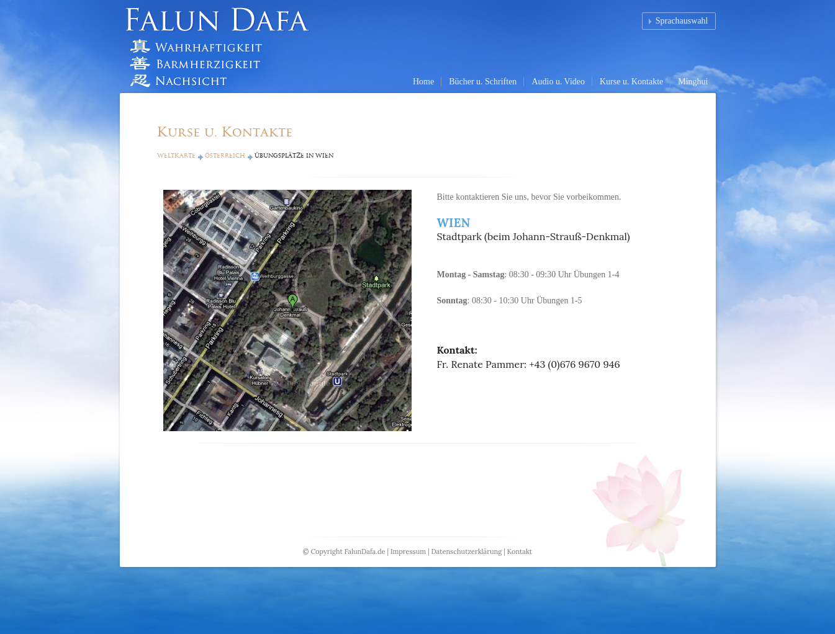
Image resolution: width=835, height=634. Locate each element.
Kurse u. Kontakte (631, 81)
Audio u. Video (558, 81)
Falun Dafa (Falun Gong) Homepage (222, 46)
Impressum (408, 551)
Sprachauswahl (682, 20)
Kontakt (519, 551)
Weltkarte (176, 156)
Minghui (693, 81)
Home (423, 81)
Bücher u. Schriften (483, 81)
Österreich (225, 156)
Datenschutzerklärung (466, 551)
